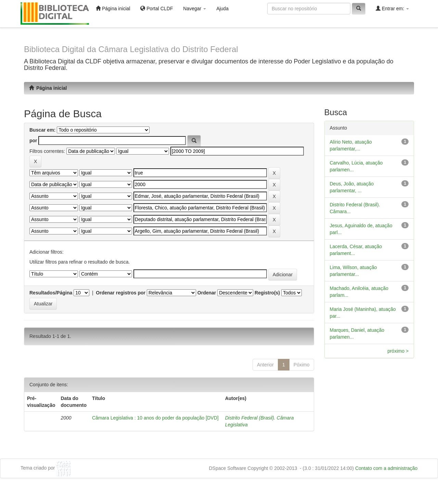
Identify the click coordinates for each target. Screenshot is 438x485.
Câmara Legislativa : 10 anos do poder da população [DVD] (155, 418)
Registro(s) (267, 292)
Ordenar (206, 292)
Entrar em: (392, 8)
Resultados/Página (50, 292)
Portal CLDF (156, 8)
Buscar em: (42, 130)
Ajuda (222, 8)
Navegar (194, 8)
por (33, 140)
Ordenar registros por (120, 292)
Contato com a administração (386, 468)
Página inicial (113, 8)
